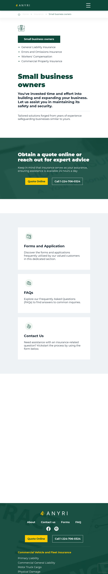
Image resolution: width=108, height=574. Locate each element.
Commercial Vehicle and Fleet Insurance (44, 552)
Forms (65, 522)
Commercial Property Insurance (41, 61)
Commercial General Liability (36, 562)
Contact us (48, 522)
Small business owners (58, 14)
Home (23, 14)
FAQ (78, 522)
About (31, 522)
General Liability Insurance (38, 47)
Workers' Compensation (36, 56)
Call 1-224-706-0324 (67, 181)
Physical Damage (29, 571)
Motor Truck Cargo (30, 567)
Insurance (37, 14)
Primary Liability (28, 558)
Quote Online (36, 181)
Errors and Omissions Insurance (41, 51)
